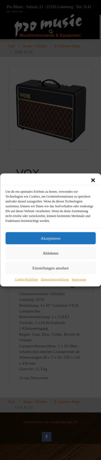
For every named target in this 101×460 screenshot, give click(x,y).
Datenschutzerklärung (55, 279)
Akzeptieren (50, 238)
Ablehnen (50, 253)
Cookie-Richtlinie (26, 279)
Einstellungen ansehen (50, 268)
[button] (93, 180)
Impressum (79, 279)
